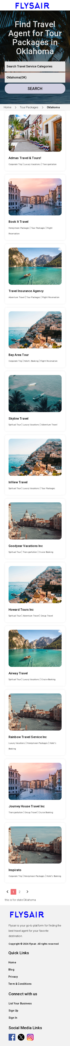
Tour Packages (29, 107)
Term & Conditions (20, 983)
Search (35, 88)
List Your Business (20, 1003)
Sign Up (13, 1010)
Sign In (13, 1017)
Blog (11, 969)
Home (7, 107)
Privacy (13, 976)
